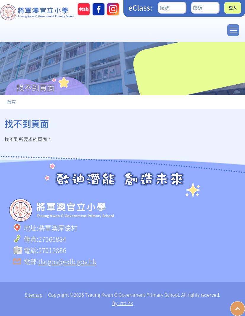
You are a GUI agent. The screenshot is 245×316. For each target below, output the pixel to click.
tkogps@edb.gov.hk (67, 261)
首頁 (11, 102)
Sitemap (33, 294)
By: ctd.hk (122, 303)
